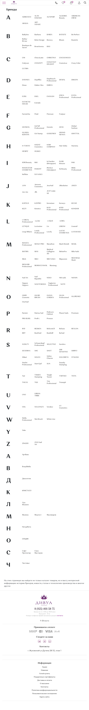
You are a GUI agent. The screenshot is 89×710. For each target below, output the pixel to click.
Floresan (50, 114)
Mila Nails (75, 251)
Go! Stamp (38, 133)
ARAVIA (25, 23)
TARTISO (62, 376)
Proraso (50, 318)
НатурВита (26, 527)
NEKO (49, 278)
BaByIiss (25, 34)
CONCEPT (38, 63)
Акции (44, 667)
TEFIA (73, 376)
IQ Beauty (63, 169)
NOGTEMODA (40, 284)
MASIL (74, 244)
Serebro (62, 344)
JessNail (50, 185)
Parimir (25, 313)
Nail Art (25, 278)
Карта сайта (44, 697)
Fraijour (62, 114)
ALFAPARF (51, 17)
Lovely (49, 232)
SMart (24, 357)
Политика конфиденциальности (44, 690)
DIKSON (74, 80)
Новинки (44, 670)
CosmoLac (63, 63)
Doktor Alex (38, 85)
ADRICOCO (26, 17)
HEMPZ (25, 151)
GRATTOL (75, 133)
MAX (36, 251)
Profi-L (37, 318)
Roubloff (50, 333)
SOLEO (37, 357)
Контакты (44, 687)
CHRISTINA (51, 58)
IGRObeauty (27, 162)
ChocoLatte (38, 58)
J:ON (24, 185)
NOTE (63, 284)
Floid (36, 114)
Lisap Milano (27, 232)
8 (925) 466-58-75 (56, 2)
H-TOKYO (26, 146)
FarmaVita (26, 114)
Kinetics (37, 209)
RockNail (37, 333)
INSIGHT (37, 169)
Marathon (50, 244)
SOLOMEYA (64, 357)
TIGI (36, 382)
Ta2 (23, 376)
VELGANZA (39, 407)
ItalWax (25, 174)
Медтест (37, 515)
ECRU (24, 96)
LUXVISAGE (76, 232)
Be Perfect (75, 34)
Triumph (62, 382)
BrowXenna (39, 46)
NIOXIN (74, 278)
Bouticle (74, 40)
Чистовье (26, 563)
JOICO (74, 185)
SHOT (49, 351)
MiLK (24, 259)
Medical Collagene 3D (51, 251)
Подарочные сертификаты (44, 677)
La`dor (37, 221)
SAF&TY (25, 344)
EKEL (36, 96)
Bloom (61, 40)
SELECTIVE (51, 344)
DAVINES (25, 80)
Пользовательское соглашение (44, 693)
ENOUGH (50, 96)
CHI (23, 58)
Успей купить (44, 673)
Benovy (50, 40)
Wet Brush (38, 419)
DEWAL (62, 80)
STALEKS (75, 357)
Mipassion (63, 259)
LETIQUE (25, 226)
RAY (23, 329)
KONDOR (75, 209)
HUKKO (37, 151)
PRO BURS (26, 318)
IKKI (35, 162)
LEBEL (62, 221)
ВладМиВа (26, 466)
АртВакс (25, 454)
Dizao (24, 85)
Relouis (62, 329)
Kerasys (62, 203)
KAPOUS (25, 203)
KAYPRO (37, 203)
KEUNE (74, 203)
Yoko (24, 430)
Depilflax (37, 80)
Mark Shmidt (64, 244)
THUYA (25, 382)
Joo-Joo (25, 192)
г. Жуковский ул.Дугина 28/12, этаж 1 (44, 651)
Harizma (74, 146)
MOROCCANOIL (40, 265)
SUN (48, 364)
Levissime (38, 226)
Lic (48, 226)
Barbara (37, 34)
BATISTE (62, 34)
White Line (51, 419)
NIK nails (62, 278)
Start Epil (38, 364)
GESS (61, 127)
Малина (25, 515)
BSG (48, 46)
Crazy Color (75, 63)
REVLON (74, 329)
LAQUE (50, 221)
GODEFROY (51, 133)
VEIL (24, 407)
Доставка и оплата (44, 680)
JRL (35, 192)
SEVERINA (26, 351)
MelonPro (63, 251)
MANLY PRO (39, 244)
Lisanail (74, 226)
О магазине (44, 683)
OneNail (25, 302)
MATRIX (25, 251)
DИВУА (50, 85)
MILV (36, 259)
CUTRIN (25, 68)
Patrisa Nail (38, 313)
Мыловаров (51, 515)
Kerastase (50, 203)
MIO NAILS (51, 259)
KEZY (24, 209)
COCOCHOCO (65, 58)
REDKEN (37, 329)
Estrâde (37, 103)
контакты (60, 616)
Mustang (53, 265)
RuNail (61, 333)
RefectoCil (51, 329)
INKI (73, 162)
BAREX (49, 34)
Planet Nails (63, 313)
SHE (36, 351)
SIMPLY (74, 351)
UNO (24, 394)
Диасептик (26, 478)
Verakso (50, 407)
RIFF (23, 333)
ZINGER (25, 443)
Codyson (25, 63)
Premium (75, 313)
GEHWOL (26, 127)
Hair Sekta (63, 146)
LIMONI (62, 226)
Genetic (50, 127)
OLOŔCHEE (76, 296)
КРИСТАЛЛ (26, 490)
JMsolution (63, 185)
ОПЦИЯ (25, 539)
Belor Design (39, 40)
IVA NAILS (38, 174)
